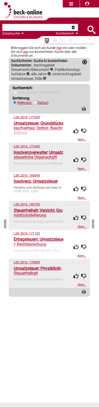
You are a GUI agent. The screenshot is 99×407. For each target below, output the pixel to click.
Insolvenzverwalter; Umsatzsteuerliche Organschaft (38, 155)
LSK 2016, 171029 (27, 117)
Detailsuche (11, 33)
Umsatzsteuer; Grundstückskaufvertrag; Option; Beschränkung (38, 128)
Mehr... (82, 139)
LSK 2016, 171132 (27, 233)
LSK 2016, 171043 (27, 146)
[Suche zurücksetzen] (74, 27)
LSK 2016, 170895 (27, 262)
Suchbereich (67, 33)
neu (25, 52)
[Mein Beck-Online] (15, 92)
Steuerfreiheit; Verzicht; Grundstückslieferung (38, 213)
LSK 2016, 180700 (27, 204)
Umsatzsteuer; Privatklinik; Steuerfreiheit (37, 271)
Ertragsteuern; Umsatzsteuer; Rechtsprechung (38, 242)
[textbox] (36, 27)
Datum (43, 103)
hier (59, 48)
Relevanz (24, 103)
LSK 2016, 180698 (27, 175)
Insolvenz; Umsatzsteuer (36, 181)
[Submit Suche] (91, 29)
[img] (76, 131)
